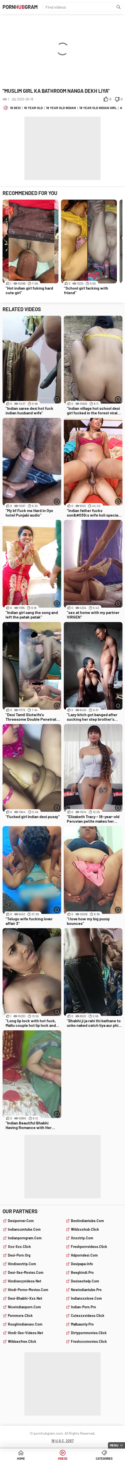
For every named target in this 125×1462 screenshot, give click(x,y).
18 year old (33, 108)
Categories (104, 1458)
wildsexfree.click (22, 1341)
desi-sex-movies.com (25, 1272)
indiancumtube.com (24, 1229)
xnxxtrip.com (82, 1238)
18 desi (15, 108)
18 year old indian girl (98, 108)
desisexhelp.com (85, 1281)
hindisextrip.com (22, 1264)
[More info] (57, 399)
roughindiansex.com (25, 1324)
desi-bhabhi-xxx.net (25, 1298)
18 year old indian (61, 108)
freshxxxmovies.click (89, 1341)
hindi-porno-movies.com (28, 1290)
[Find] (118, 7)
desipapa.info (82, 1264)
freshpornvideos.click (89, 1246)
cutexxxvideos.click (87, 1315)
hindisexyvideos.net (24, 1281)
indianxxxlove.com (86, 1298)
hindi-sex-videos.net (25, 1333)
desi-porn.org (19, 1255)
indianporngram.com (25, 1238)
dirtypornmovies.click (88, 1333)
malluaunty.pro (82, 1324)
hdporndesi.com (84, 1255)
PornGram (20, 7)
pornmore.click (20, 1315)
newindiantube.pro (86, 1290)
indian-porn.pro (83, 1307)
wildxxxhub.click (85, 1229)
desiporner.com (21, 1221)
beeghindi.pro (82, 1272)
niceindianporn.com (24, 1307)
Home (21, 1458)
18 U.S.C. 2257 (62, 1441)
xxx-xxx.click (19, 1246)
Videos (62, 1458)
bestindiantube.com (87, 1221)
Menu (114, 1445)
